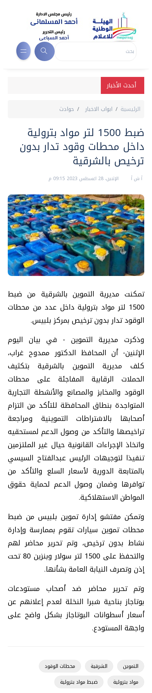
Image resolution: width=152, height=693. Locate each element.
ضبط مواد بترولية (79, 682)
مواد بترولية (125, 682)
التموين (130, 666)
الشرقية (99, 666)
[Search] (95, 51)
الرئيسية (130, 109)
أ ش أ (136, 178)
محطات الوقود (60, 666)
